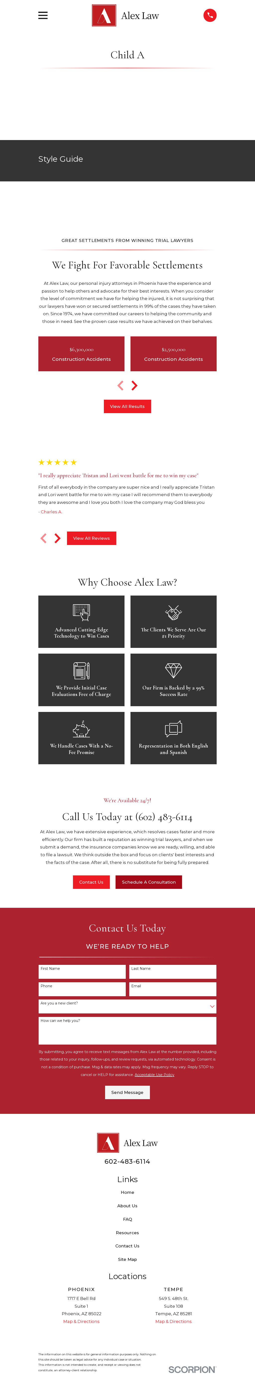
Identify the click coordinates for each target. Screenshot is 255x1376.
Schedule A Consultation (149, 882)
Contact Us (91, 882)
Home (127, 1192)
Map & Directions (81, 1321)
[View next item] (134, 385)
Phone (46, 986)
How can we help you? (60, 1021)
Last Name (141, 969)
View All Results (127, 406)
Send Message (127, 1092)
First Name (50, 969)
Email (136, 986)
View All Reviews (91, 538)
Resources (127, 1232)
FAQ (127, 1219)
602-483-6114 (127, 1161)
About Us (127, 1205)
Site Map (127, 1259)
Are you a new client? (59, 1003)
